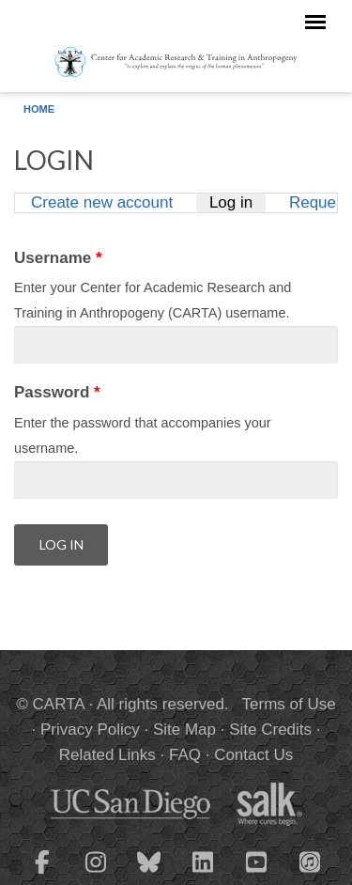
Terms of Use (289, 704)
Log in (237, 202)
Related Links (107, 755)
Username (58, 258)
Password (57, 392)
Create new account (102, 202)
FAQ (185, 755)
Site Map (184, 729)
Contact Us (253, 755)
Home (38, 109)
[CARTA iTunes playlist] (309, 860)
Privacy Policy (90, 729)
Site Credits (270, 729)
